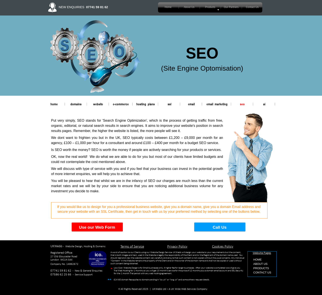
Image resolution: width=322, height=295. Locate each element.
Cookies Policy (222, 246)
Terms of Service (132, 246)
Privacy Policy (177, 246)
